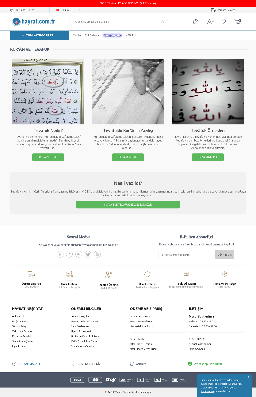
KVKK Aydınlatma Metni (84, 341)
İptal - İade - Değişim (141, 343)
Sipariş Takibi (137, 338)
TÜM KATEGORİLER (40, 35)
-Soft (109, 392)
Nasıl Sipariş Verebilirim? (143, 348)
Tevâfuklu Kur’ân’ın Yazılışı (128, 130)
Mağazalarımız (20, 321)
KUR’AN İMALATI (29, 364)
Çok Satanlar (92, 35)
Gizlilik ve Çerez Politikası (85, 336)
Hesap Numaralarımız (142, 321)
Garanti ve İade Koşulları (84, 321)
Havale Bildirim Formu (142, 326)
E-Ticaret (117, 392)
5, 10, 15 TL (132, 35)
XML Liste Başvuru (22, 331)
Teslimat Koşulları (80, 316)
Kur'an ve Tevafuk (22, 336)
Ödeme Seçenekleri (140, 316)
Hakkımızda (18, 316)
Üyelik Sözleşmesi (81, 331)
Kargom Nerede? (226, 10)
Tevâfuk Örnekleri (208, 130)
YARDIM (141, 364)
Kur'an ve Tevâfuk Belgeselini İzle (128, 204)
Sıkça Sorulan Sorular (82, 345)
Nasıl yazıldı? (128, 183)
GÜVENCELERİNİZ (90, 364)
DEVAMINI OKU (48, 157)
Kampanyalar (113, 35)
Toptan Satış (19, 326)
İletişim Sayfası (197, 348)
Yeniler (77, 35)
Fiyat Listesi (18, 345)
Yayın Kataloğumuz (22, 341)
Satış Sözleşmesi (80, 326)
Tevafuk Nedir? (48, 130)
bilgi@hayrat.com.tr (200, 343)
